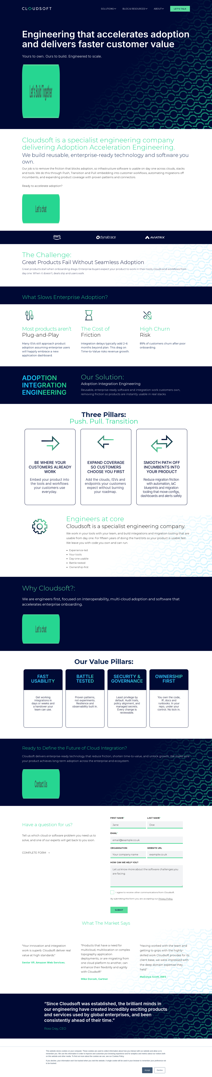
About (159, 8)
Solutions (108, 8)
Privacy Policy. (165, 788)
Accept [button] (147, 1070)
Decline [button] (160, 1070)
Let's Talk (180, 8)
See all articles (106, 1005)
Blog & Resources (135, 8)
